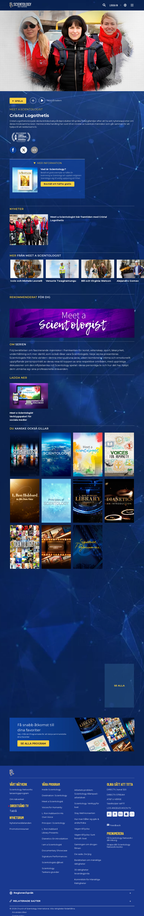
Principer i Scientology (53, 820)
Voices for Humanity (52, 804)
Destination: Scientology (54, 793)
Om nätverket (17, 796)
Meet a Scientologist (52, 798)
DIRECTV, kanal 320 (116, 787)
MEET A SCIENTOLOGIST (26, 109)
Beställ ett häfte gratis (57, 184)
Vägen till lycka (81, 826)
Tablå (13, 808)
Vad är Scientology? (53, 169)
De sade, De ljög (82, 851)
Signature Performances (54, 854)
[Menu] (132, 5)
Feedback (115, 822)
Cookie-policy (18, 913)
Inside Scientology (51, 787)
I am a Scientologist (52, 842)
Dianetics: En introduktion (55, 836)
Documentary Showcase (54, 848)
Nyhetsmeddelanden (20, 820)
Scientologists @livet (52, 859)
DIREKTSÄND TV (19, 803)
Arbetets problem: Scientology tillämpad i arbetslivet (86, 791)
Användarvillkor (19, 909)
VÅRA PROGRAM (51, 781)
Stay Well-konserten (84, 810)
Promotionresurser (19, 826)
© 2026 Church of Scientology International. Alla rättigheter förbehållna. (42, 906)
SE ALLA (119, 685)
